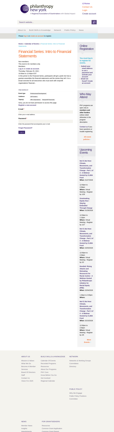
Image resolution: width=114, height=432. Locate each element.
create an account (37, 36)
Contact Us (87, 7)
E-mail (21, 109)
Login (84, 10)
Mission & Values (27, 361)
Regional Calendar (48, 381)
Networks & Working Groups (80, 361)
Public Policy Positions (77, 396)
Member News (26, 426)
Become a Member (28, 366)
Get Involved (45, 378)
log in (26, 36)
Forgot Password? (25, 128)
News (81, 30)
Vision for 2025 (27, 381)
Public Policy (70, 30)
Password (22, 118)
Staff (23, 375)
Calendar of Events (32, 44)
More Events (87, 341)
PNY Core (44, 372)
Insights (24, 428)
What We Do (26, 363)
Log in (20, 69)
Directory (72, 366)
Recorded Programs (48, 363)
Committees (73, 363)
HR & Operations (35, 99)
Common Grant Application (52, 428)
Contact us (84, 127)
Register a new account (27, 105)
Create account (89, 14)
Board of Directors (28, 372)
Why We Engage (75, 393)
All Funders (33, 96)
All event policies (87, 138)
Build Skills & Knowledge (40, 30)
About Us (22, 30)
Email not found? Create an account (87, 81)
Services (24, 369)
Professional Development (38, 93)
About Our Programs (48, 369)
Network (57, 30)
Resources (45, 366)
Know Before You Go (49, 375)
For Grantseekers (51, 421)
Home (87, 3)
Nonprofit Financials (48, 99)
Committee (73, 399)
